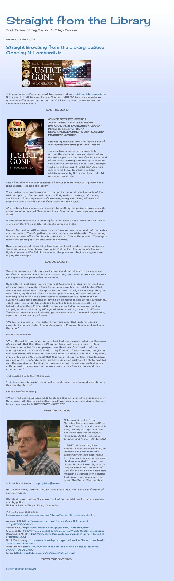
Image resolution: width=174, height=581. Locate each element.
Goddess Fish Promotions (89, 94)
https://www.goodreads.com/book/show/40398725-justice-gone (63, 530)
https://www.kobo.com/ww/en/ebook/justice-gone (44, 552)
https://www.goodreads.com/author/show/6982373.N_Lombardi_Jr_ (50, 514)
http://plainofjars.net (47, 483)
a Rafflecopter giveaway (21, 568)
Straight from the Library (78, 20)
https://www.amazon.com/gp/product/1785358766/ (56, 527)
